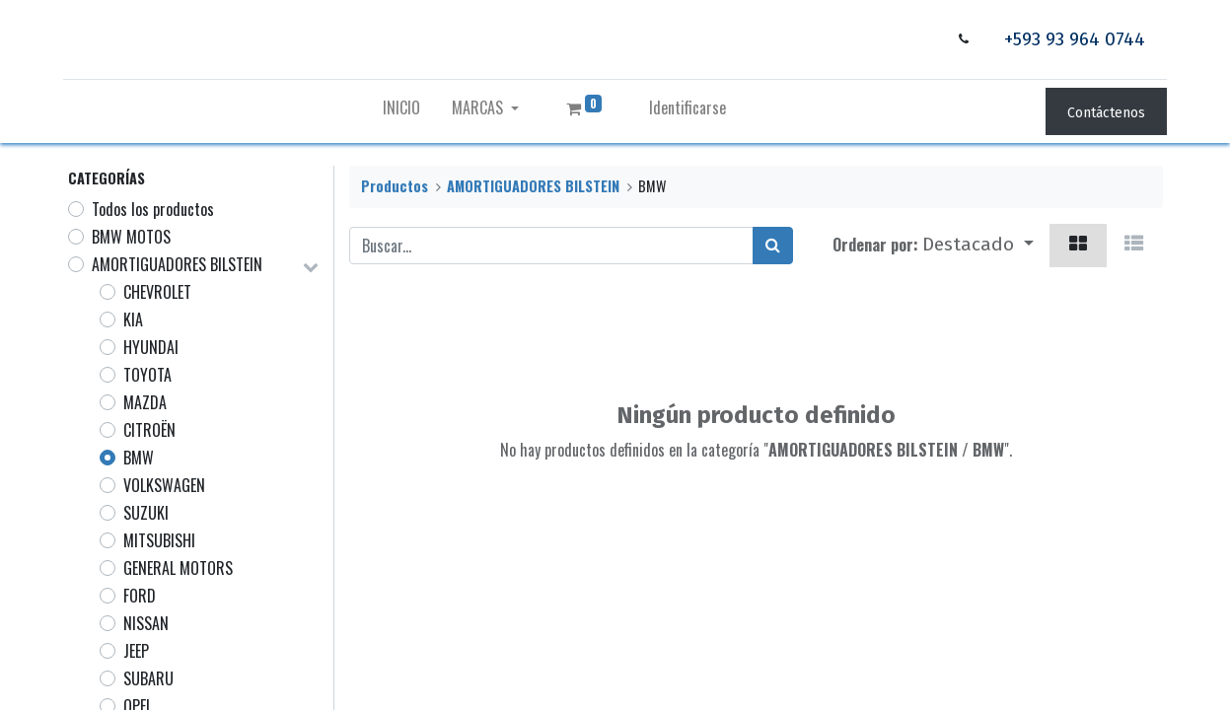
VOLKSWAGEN (164, 485)
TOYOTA (147, 375)
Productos (394, 186)
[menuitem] (401, 111)
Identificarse (687, 107)
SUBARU (148, 678)
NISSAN (146, 623)
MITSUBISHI (159, 540)
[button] (978, 245)
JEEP (136, 651)
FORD (139, 595)
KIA (133, 319)
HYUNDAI (151, 347)
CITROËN (149, 430)
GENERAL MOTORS (178, 568)
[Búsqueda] (773, 245)
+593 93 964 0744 (1069, 39)
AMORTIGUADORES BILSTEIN (177, 264)
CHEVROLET (157, 292)
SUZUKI (146, 513)
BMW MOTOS (131, 236)
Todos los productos (153, 209)
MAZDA (145, 402)
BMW (138, 457)
